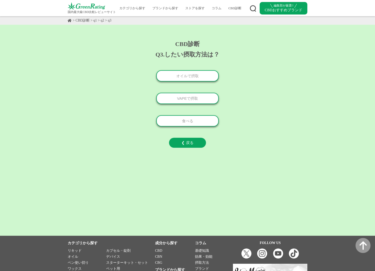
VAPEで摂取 (187, 98)
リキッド (75, 250)
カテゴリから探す (132, 8)
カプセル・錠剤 (118, 250)
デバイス (113, 256)
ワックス (75, 268)
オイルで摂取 (187, 76)
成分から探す (166, 243)
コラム (216, 8)
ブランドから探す (165, 8)
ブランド (202, 268)
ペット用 (113, 268)
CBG (158, 262)
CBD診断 (235, 8)
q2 (102, 20)
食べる (187, 121)
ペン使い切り (78, 262)
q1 (95, 20)
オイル (73, 256)
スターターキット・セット (127, 262)
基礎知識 (202, 250)
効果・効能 (203, 256)
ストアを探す (195, 8)
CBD (158, 250)
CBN (158, 256)
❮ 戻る (187, 142)
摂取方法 (202, 262)
